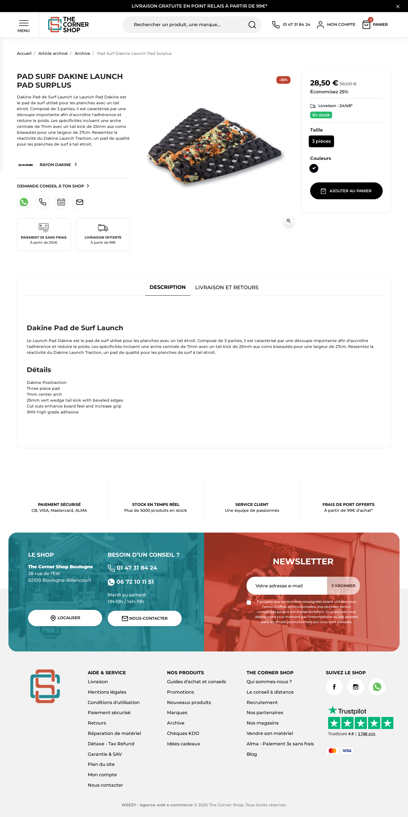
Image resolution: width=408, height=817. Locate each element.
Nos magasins (263, 723)
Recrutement (262, 702)
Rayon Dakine (44, 165)
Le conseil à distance (270, 692)
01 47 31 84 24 (132, 567)
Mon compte (102, 774)
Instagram (355, 686)
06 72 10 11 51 (131, 581)
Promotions (180, 692)
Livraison (98, 681)
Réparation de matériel (114, 733)
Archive (82, 53)
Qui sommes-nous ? (269, 681)
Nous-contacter (145, 618)
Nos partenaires (265, 712)
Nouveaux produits (189, 702)
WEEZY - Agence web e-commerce (157, 804)
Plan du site (101, 764)
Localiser (65, 618)
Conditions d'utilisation (114, 702)
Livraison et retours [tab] (226, 287)
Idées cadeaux (183, 743)
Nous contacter (105, 785)
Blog (252, 754)
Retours (97, 723)
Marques (177, 712)
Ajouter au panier (347, 191)
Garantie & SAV (105, 754)
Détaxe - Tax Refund (111, 743)
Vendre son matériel (270, 733)
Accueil (24, 53)
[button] (376, 25)
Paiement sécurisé (109, 712)
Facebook (334, 686)
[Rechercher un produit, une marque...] (192, 24)
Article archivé (53, 53)
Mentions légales (107, 692)
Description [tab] (168, 287)
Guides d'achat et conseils (196, 681)
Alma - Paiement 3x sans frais (280, 743)
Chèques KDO (183, 733)
